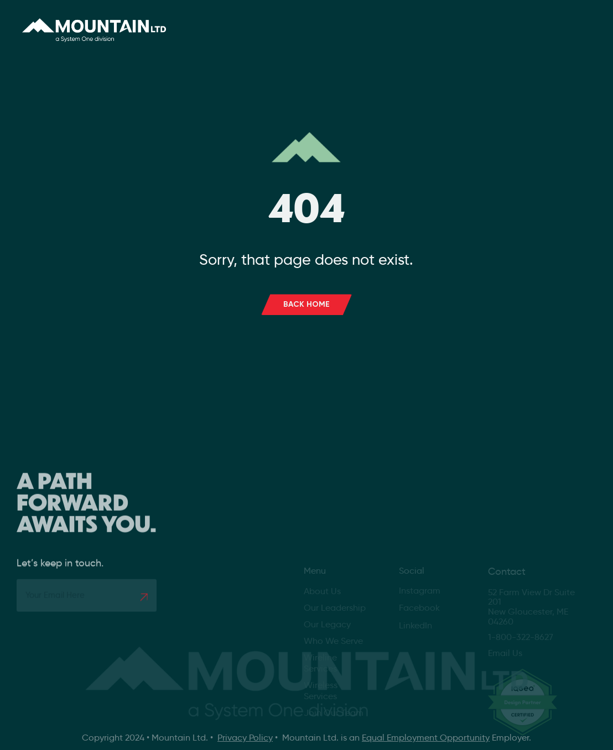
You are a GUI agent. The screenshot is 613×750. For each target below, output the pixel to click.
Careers (371, 25)
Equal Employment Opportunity (426, 737)
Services (311, 25)
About (246, 25)
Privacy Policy (245, 737)
